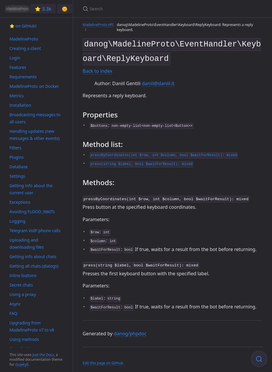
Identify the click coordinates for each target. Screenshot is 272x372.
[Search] (152, 8)
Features (17, 67)
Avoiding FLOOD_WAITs (32, 211)
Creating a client (25, 48)
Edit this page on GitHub (103, 359)
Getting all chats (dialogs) (33, 266)
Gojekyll (21, 364)
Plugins (16, 157)
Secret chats (21, 285)
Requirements (23, 77)
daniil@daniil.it (158, 81)
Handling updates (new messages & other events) (34, 134)
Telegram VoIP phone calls (34, 230)
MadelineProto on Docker (34, 86)
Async (15, 304)
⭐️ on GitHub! (23, 26)
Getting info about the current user (31, 189)
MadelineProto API (98, 24)
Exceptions (19, 202)
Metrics (16, 95)
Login (14, 58)
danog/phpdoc (130, 330)
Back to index (97, 69)
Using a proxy (22, 294)
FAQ (13, 313)
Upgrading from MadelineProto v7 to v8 (31, 326)
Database (18, 166)
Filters (15, 148)
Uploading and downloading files (26, 243)
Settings (17, 176)
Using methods (24, 339)
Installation (20, 105)
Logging (17, 221)
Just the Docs (43, 354)
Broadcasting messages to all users (34, 118)
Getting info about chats (32, 256)
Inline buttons (23, 275)
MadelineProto (23, 39)
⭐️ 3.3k (43, 9)
